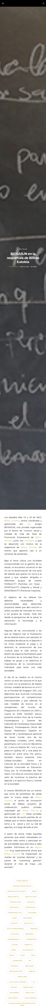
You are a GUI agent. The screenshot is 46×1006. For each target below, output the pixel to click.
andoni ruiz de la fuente (16, 891)
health (11, 955)
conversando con (14, 912)
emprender (29, 934)
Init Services (14, 269)
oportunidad (13, 998)
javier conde (22, 976)
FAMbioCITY (28, 944)
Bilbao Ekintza (30, 810)
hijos (23, 955)
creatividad (27, 918)
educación (15, 934)
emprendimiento (14, 939)
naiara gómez (28, 987)
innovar (32, 971)
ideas (33, 955)
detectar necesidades (15, 928)
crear (14, 918)
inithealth (29, 540)
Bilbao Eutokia (11, 520)
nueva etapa (30, 992)
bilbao (34, 891)
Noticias (23, 249)
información (17, 960)
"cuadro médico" (22, 881)
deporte (14, 923)
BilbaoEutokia (15, 902)
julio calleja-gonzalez (17, 982)
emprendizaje (31, 939)
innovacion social (16, 971)
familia (13, 950)
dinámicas (33, 928)
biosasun (30, 902)
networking (14, 992)
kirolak (14, 987)
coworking (32, 912)
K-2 (34, 982)
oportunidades (30, 998)
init (28, 524)
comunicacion (30, 907)
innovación (29, 966)
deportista (28, 923)
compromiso (14, 907)
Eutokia (15, 944)
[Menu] (43, 3)
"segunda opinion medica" (22, 886)
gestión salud (28, 950)
